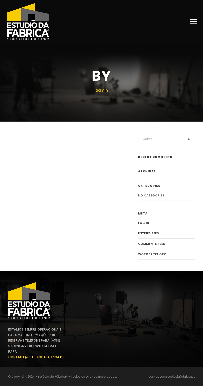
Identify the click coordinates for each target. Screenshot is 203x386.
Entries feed (148, 233)
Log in (143, 223)
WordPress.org (152, 254)
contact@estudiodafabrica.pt (36, 357)
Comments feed (151, 244)
